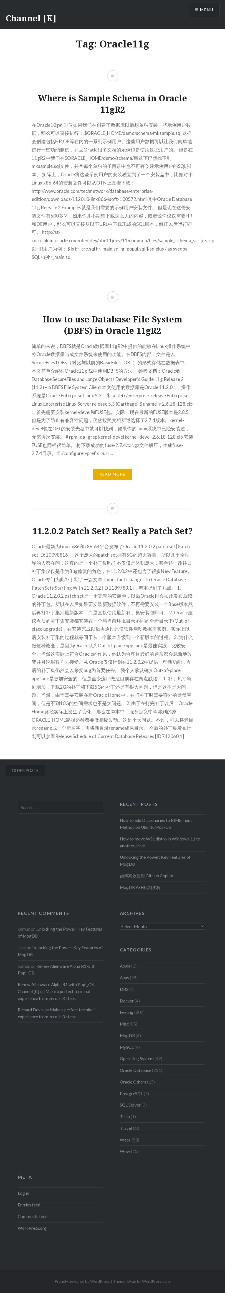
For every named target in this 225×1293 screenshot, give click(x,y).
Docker (127, 1000)
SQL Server (130, 1104)
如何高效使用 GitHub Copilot (147, 875)
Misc (124, 1023)
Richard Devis (31, 1009)
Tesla (125, 1116)
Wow (125, 1151)
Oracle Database (135, 1070)
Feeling (126, 1012)
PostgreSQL (131, 1093)
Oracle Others (133, 1081)
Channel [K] (31, 18)
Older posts (25, 770)
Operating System (137, 1058)
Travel (126, 1128)
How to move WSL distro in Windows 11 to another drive (160, 842)
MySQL (127, 1047)
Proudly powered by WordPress (82, 1281)
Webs (125, 1139)
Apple (125, 965)
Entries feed (29, 1204)
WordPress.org (32, 1228)
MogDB (127, 1035)
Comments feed (32, 1216)
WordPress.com (156, 1281)
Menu (206, 9)
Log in (23, 1193)
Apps (124, 977)
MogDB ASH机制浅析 (140, 887)
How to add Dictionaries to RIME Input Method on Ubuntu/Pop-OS (156, 824)
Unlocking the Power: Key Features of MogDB (155, 861)
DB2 (124, 989)
